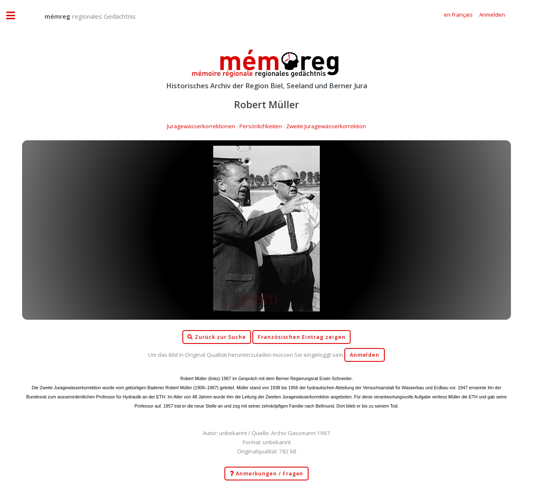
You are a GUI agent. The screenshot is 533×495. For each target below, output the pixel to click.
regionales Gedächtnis (82, 16)
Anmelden (365, 355)
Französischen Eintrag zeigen (302, 337)
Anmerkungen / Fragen (267, 474)
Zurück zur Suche (216, 337)
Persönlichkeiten (260, 126)
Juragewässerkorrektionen (201, 126)
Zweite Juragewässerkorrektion (326, 126)
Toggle (15, 15)
